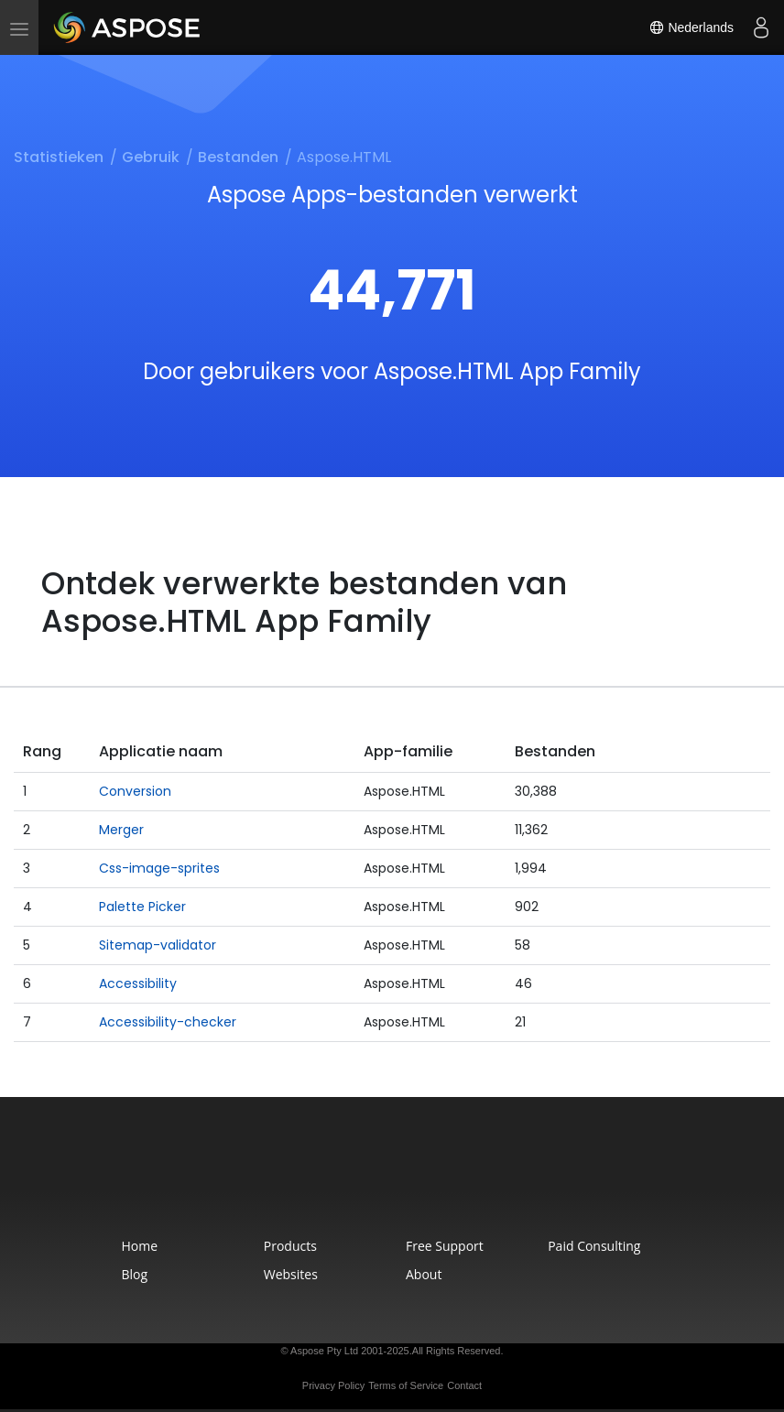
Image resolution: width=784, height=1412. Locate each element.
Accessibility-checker (167, 1022)
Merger (121, 829)
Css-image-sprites (159, 868)
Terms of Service (405, 1385)
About (423, 1274)
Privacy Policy (333, 1385)
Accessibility (138, 983)
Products (290, 1246)
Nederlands (691, 27)
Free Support (445, 1246)
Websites (291, 1274)
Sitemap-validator (157, 945)
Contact (464, 1385)
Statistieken (58, 157)
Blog (135, 1274)
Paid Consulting (594, 1246)
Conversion (135, 791)
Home (140, 1246)
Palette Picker (142, 906)
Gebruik (151, 157)
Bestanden (238, 157)
